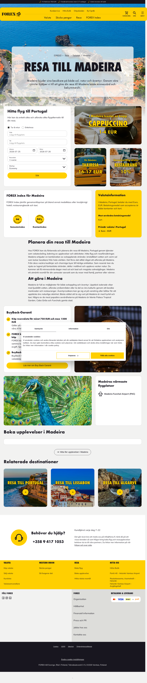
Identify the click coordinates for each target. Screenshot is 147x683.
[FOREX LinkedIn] (10, 598)
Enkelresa (29, 127)
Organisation (80, 599)
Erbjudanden (79, 10)
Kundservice (55, 10)
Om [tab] (108, 329)
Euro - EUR (104, 231)
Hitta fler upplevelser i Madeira (74, 452)
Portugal (76, 55)
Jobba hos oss (80, 627)
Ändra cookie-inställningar (72, 659)
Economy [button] (13, 168)
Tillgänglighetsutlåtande (84, 646)
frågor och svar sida (83, 545)
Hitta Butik (67, 10)
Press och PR (80, 620)
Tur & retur (15, 127)
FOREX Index (93, 17)
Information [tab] (73, 329)
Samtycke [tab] (39, 329)
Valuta (47, 17)
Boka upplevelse (81, 573)
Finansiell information (84, 613)
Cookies (55, 646)
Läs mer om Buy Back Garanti (37, 365)
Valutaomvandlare (12, 584)
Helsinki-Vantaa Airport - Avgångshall (121, 585)
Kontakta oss (80, 634)
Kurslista (7, 578)
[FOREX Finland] (3, 598)
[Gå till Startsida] (11, 14)
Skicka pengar (64, 17)
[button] (91, 10)
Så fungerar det (46, 573)
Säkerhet (71, 646)
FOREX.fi (57, 55)
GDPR (63, 646)
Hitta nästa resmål (82, 578)
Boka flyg (78, 568)
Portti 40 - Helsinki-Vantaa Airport (125, 573)
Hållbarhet (79, 606)
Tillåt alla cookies (107, 355)
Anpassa (73, 355)
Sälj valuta (8, 573)
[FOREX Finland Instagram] (7, 598)
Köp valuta (8, 568)
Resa (78, 17)
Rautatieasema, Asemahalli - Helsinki (122, 579)
